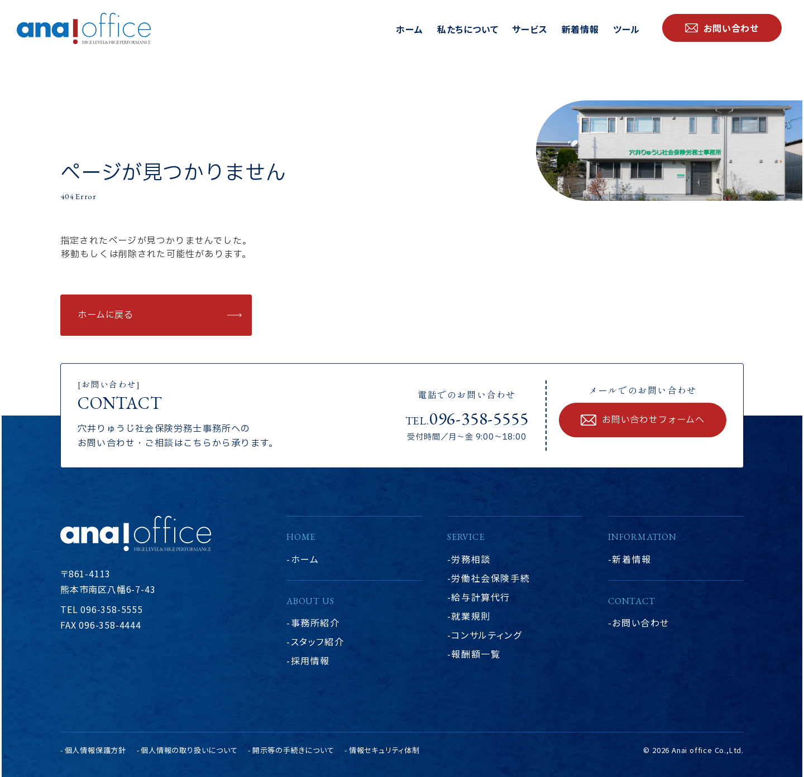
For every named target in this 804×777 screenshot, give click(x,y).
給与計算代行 (480, 596)
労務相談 (470, 558)
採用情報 (310, 660)
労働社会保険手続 (490, 577)
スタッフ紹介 (317, 641)
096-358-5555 (479, 418)
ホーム (409, 29)
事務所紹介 (315, 622)
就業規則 (470, 615)
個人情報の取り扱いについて (189, 750)
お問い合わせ (640, 622)
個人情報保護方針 (95, 750)
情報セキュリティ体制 (384, 750)
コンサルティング (486, 634)
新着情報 (580, 29)
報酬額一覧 (475, 653)
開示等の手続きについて (293, 750)
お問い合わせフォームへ (653, 420)
